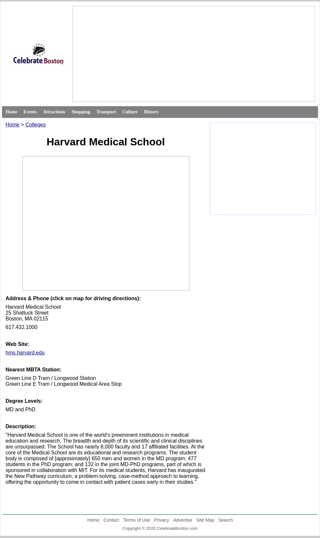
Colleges (35, 124)
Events (29, 111)
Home (11, 111)
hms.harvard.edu (25, 352)
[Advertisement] (160, 54)
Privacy (161, 520)
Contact (111, 520)
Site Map (205, 520)
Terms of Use (136, 520)
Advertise (182, 520)
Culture (130, 111)
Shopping (80, 111)
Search (225, 520)
